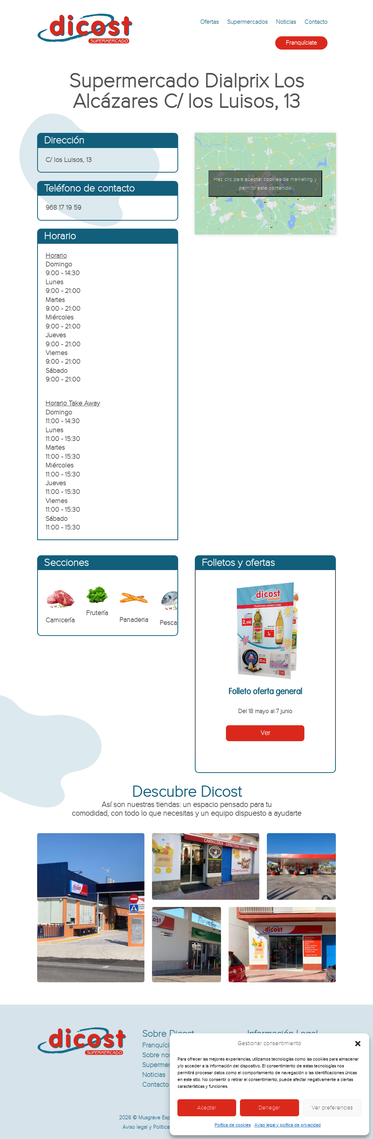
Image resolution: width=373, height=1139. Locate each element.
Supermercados (247, 22)
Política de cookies (233, 1125)
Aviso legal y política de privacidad (287, 1125)
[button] (358, 1043)
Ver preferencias (332, 1107)
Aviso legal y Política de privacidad (162, 1127)
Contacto (316, 22)
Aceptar (206, 1107)
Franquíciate (301, 42)
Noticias (286, 22)
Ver (265, 733)
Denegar (269, 1107)
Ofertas (209, 22)
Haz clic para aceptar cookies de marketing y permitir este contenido (265, 183)
